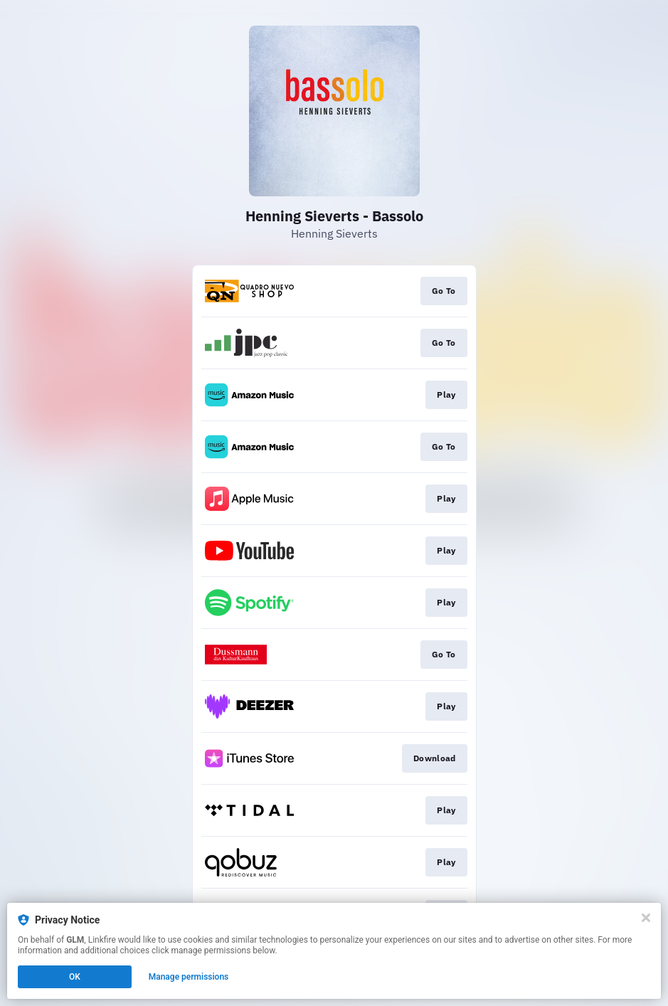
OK (74, 977)
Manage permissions (189, 977)
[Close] (646, 917)
